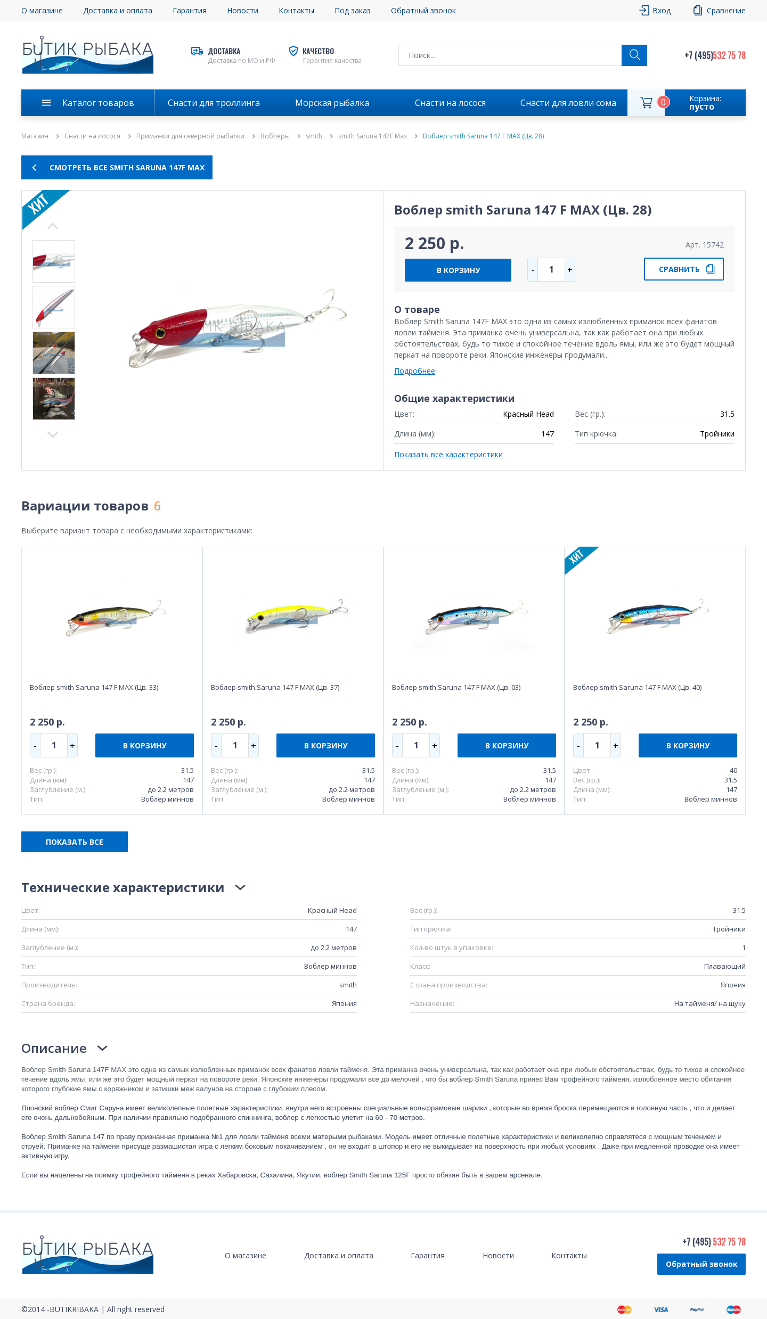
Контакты (296, 10)
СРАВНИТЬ (679, 269)
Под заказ (352, 10)
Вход (661, 10)
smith (314, 136)
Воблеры (275, 136)
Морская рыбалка (332, 103)
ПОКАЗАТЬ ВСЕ (74, 842)
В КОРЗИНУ (458, 270)
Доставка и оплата (117, 10)
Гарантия (190, 10)
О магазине (42, 10)
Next (52, 225)
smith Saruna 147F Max (372, 136)
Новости (242, 10)
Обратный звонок (423, 10)
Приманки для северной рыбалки (190, 136)
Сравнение (726, 10)
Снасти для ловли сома (568, 103)
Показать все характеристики (448, 454)
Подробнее (414, 371)
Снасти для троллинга (214, 103)
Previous (52, 435)
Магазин (34, 136)
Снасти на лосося (450, 103)
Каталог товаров (98, 103)
